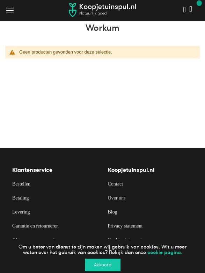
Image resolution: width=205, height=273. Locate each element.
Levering (21, 212)
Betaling (20, 198)
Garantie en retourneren (35, 226)
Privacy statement (125, 226)
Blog (112, 212)
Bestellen (21, 184)
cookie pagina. (164, 252)
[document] (102, 256)
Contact (115, 184)
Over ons (117, 198)
